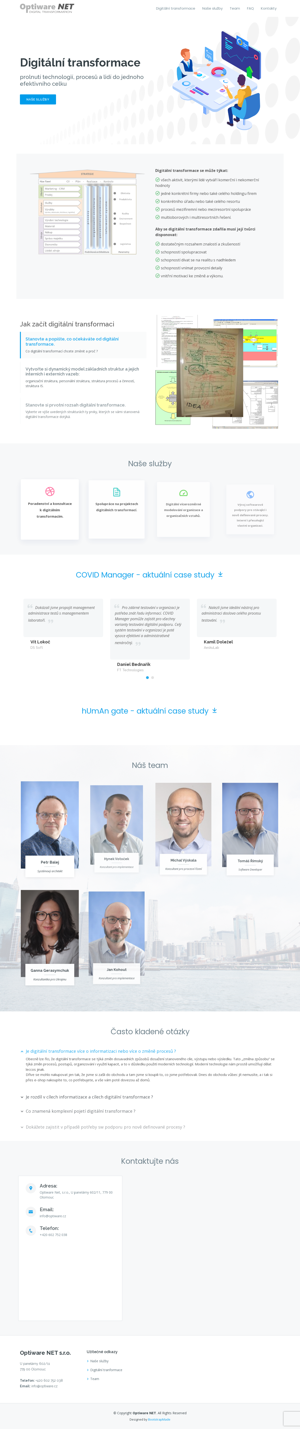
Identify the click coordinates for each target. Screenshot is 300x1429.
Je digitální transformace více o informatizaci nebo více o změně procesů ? (101, 1072)
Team (235, 8)
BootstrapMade (159, 1419)
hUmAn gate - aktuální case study (150, 732)
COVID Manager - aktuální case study (150, 596)
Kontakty (269, 8)
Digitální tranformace (106, 1370)
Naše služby (212, 8)
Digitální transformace (175, 8)
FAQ (250, 8)
